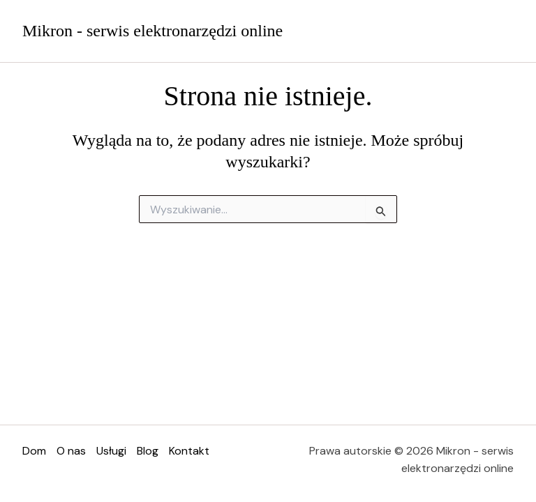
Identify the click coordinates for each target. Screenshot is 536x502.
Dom (34, 450)
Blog (147, 450)
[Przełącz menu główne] (500, 31)
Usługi (111, 450)
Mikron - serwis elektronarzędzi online (152, 31)
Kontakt (189, 450)
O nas (71, 450)
